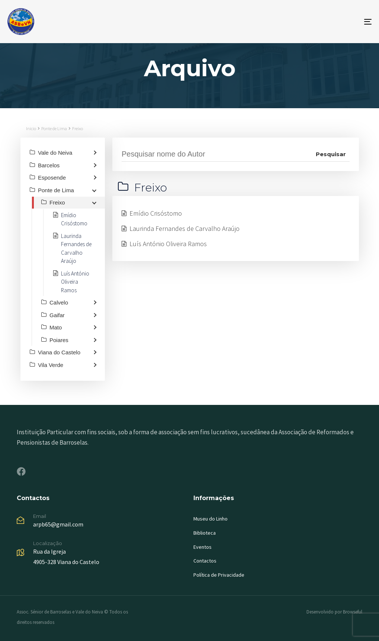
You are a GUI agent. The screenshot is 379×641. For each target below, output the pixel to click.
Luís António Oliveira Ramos (168, 243)
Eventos (202, 547)
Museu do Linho (210, 518)
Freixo (77, 128)
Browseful (352, 612)
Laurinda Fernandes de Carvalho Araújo (184, 228)
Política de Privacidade (218, 574)
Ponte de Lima (54, 128)
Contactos (204, 560)
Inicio (31, 128)
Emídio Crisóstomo (155, 213)
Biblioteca (204, 532)
